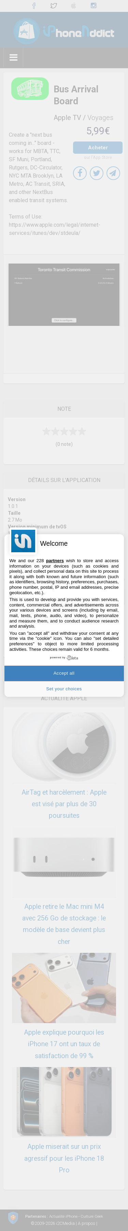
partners (55, 560)
